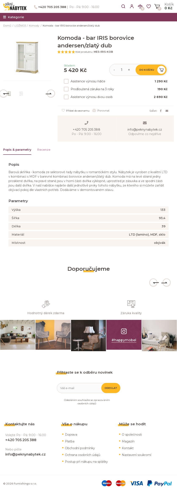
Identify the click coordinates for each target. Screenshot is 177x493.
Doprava (71, 435)
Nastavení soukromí (136, 455)
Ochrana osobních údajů (82, 455)
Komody (34, 25)
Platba (69, 442)
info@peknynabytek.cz (145, 129)
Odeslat (110, 388)
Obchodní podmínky (80, 449)
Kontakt (128, 449)
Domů (7, 25)
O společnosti (132, 435)
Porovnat (101, 110)
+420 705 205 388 (52, 7)
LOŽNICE (20, 25)
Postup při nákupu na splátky (86, 462)
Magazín (128, 442)
